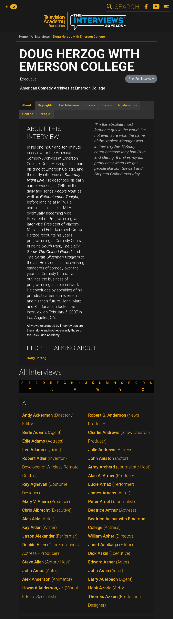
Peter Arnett (111, 501)
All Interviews (40, 36)
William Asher (110, 536)
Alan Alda (38, 518)
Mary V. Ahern (46, 501)
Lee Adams (41, 449)
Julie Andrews (111, 449)
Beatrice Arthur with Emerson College (116, 523)
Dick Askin (109, 553)
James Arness (109, 492)
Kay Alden (39, 527)
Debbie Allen (51, 549)
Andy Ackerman (47, 419)
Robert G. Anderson (113, 419)
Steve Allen (46, 562)
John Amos (40, 570)
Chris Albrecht (47, 510)
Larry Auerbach (110, 579)
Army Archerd (119, 467)
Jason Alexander (50, 536)
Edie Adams (42, 441)
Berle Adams (42, 432)
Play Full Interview (141, 78)
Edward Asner (108, 562)
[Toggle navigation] (166, 6)
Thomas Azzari (114, 601)
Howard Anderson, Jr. (50, 592)
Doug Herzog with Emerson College (79, 36)
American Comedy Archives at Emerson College (62, 88)
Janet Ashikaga (110, 544)
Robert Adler (50, 467)
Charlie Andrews (119, 437)
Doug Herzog (36, 358)
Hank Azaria (107, 587)
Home (23, 36)
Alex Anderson (47, 579)
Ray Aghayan (44, 488)
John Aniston (108, 458)
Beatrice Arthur (112, 510)
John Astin (105, 570)
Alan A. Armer (112, 475)
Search (127, 6)
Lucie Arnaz (111, 484)
